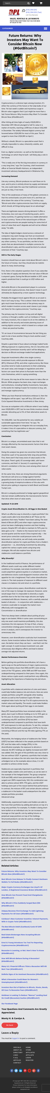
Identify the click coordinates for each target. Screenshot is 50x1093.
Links (15, 1055)
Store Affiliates (30, 1051)
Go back (9, 1025)
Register (30, 1060)
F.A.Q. (15, 1057)
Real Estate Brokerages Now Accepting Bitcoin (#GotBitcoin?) (21, 936)
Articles (17, 1060)
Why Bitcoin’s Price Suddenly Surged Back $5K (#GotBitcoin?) (21, 904)
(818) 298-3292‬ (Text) (34, 12)
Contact (17, 1063)
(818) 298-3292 (31, 10)
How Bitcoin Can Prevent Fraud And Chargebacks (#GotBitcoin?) (22, 896)
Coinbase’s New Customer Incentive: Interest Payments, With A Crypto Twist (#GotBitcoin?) (25, 920)
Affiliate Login (30, 1056)
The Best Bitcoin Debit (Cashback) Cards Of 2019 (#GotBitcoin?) (22, 928)
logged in (15, 1038)
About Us (17, 1050)
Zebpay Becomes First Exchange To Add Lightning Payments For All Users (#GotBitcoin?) (22, 912)
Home (28, 1047)
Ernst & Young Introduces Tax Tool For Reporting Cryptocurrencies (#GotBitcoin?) (22, 944)
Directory (18, 1052)
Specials (17, 1047)
